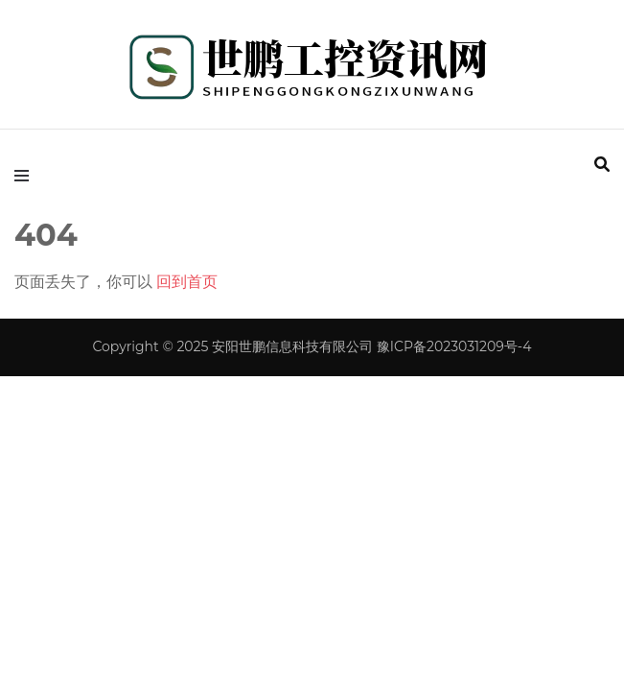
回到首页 (187, 282)
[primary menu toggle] (26, 176)
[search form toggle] (602, 164)
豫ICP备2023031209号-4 (454, 346)
